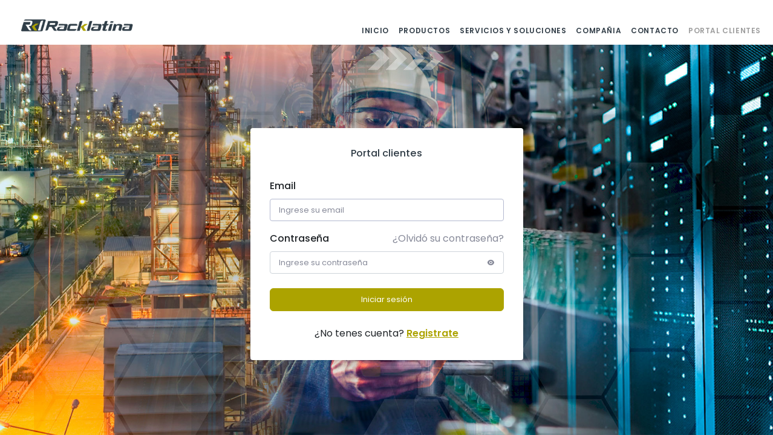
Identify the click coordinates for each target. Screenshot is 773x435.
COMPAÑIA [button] (598, 30)
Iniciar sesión (387, 299)
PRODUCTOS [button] (424, 30)
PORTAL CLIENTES (724, 30)
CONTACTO (655, 30)
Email (283, 186)
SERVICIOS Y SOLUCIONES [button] (513, 30)
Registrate (432, 333)
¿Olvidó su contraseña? (448, 238)
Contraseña (299, 238)
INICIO (375, 30)
